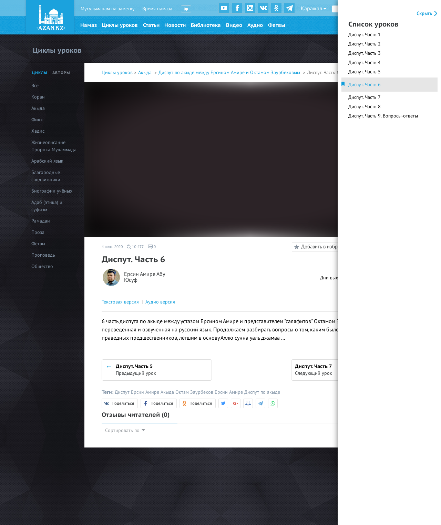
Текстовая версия (120, 302)
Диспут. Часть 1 (364, 35)
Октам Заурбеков (195, 392)
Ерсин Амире (146, 392)
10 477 (135, 247)
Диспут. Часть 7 (364, 97)
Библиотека (206, 25)
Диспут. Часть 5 (364, 72)
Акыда (145, 72)
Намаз (88, 25)
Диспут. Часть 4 (364, 62)
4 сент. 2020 (112, 247)
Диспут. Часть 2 (364, 44)
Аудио (255, 25)
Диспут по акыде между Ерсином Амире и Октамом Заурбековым (229, 72)
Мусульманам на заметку (108, 9)
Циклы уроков (120, 25)
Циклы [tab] (40, 73)
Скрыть (428, 13)
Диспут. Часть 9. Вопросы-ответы (383, 116)
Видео (234, 25)
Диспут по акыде (262, 392)
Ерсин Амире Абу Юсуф (144, 277)
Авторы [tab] (61, 73)
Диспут (123, 392)
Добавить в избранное (321, 247)
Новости (175, 25)
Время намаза (157, 9)
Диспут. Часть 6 (364, 85)
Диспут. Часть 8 (364, 107)
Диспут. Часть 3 (364, 53)
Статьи (151, 25)
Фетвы (276, 25)
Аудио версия (160, 302)
